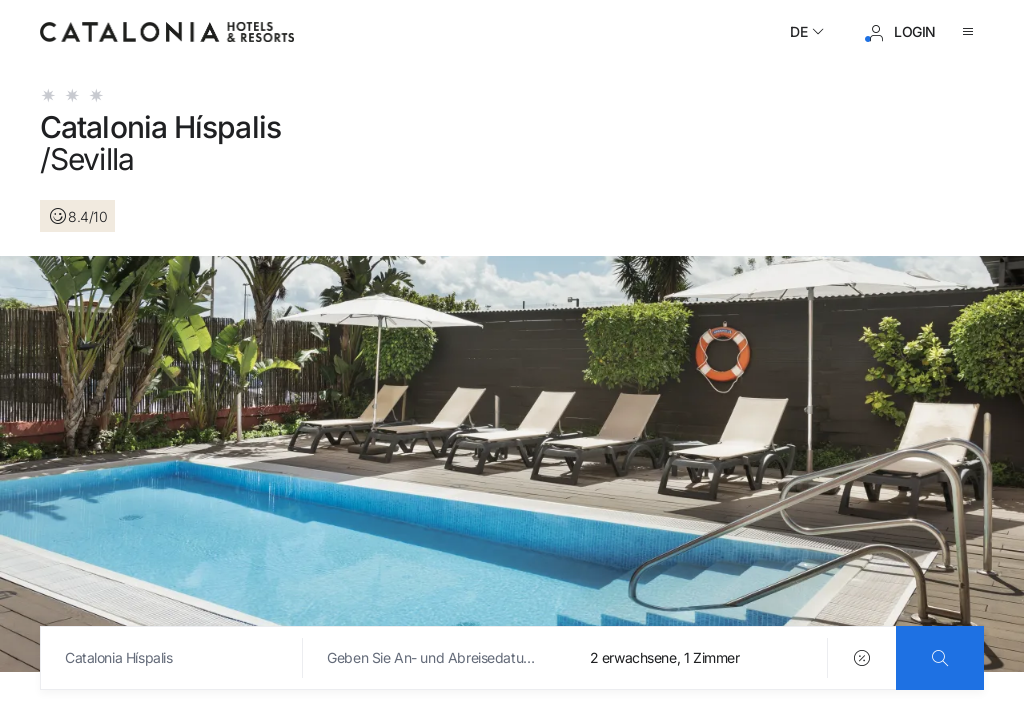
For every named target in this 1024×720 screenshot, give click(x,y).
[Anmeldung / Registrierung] (901, 32)
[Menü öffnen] (972, 32)
